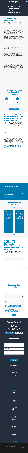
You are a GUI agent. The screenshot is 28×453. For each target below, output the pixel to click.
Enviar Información (14, 360)
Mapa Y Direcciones (14, 390)
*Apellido (16, 343)
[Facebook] (11, 441)
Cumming (7, 146)
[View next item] (14, 234)
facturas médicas (6, 31)
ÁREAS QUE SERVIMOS (19, 332)
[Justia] (15, 441)
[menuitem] (5, 450)
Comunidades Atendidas (14, 377)
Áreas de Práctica (14, 375)
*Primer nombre (6, 343)
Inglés (14, 380)
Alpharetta (20, 145)
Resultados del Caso (14, 378)
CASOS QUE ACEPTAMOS (9, 332)
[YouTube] (16, 441)
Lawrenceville (13, 146)
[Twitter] (12, 441)
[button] (4, 181)
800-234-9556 (14, 368)
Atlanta (18, 145)
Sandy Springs (17, 146)
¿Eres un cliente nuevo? (7, 348)
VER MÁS (14, 315)
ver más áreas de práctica (14, 108)
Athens (5, 146)
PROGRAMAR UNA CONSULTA (9, 196)
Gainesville (5, 147)
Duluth (10, 146)
